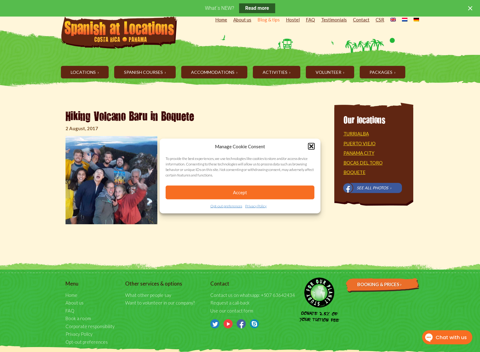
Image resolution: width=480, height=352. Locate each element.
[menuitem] (390, 20)
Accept (240, 192)
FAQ (310, 19)
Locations (84, 72)
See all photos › (374, 187)
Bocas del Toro (363, 162)
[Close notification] (470, 8)
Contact (361, 19)
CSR (380, 19)
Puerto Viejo (359, 143)
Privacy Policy (256, 206)
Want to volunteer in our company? (160, 302)
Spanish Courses (144, 72)
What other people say (148, 295)
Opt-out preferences (226, 206)
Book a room (78, 318)
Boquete (354, 172)
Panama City (358, 153)
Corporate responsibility (90, 326)
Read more (257, 8)
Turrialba (356, 133)
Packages (381, 72)
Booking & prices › (379, 284)
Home (221, 19)
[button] (311, 146)
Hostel (293, 19)
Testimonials (334, 19)
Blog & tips (268, 19)
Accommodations (213, 72)
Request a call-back (229, 302)
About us (242, 19)
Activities (275, 72)
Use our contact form (231, 310)
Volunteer (329, 72)
